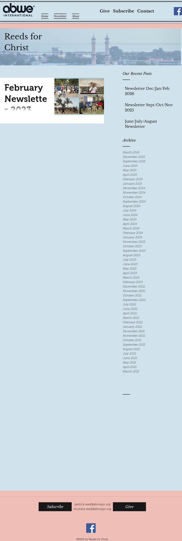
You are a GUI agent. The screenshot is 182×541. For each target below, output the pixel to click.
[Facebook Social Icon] (178, 11)
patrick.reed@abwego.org (92, 504)
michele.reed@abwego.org (92, 509)
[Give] (104, 11)
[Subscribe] (123, 11)
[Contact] (146, 11)
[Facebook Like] (166, 11)
